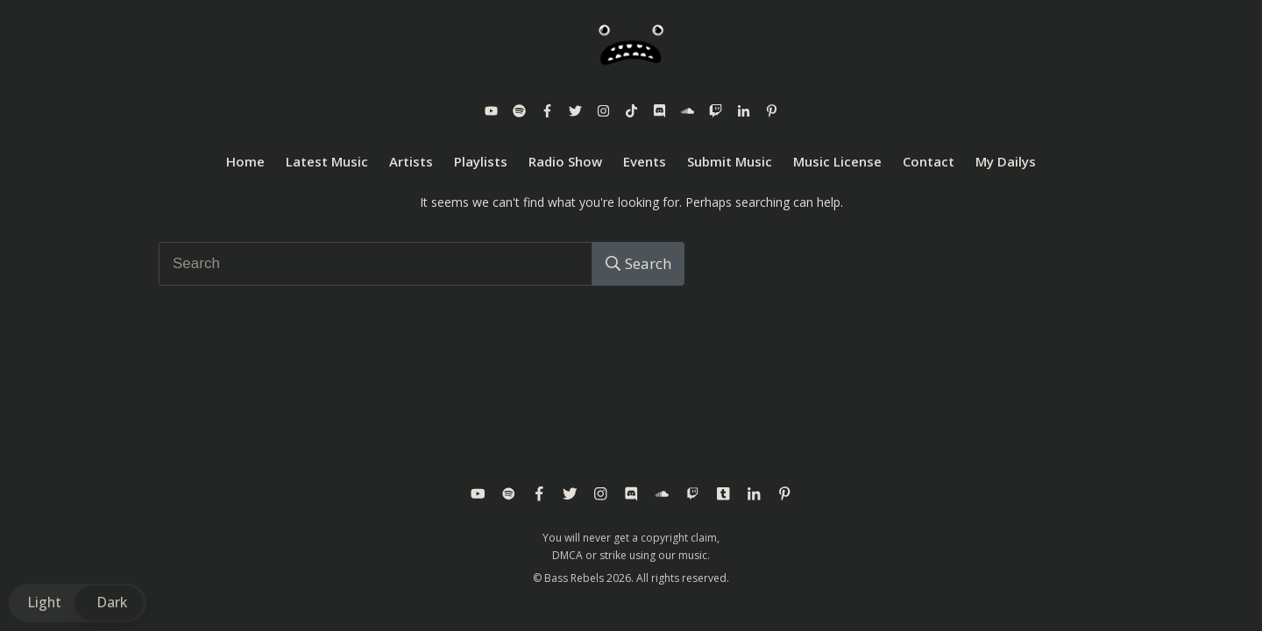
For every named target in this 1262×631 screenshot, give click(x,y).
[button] (77, 602)
